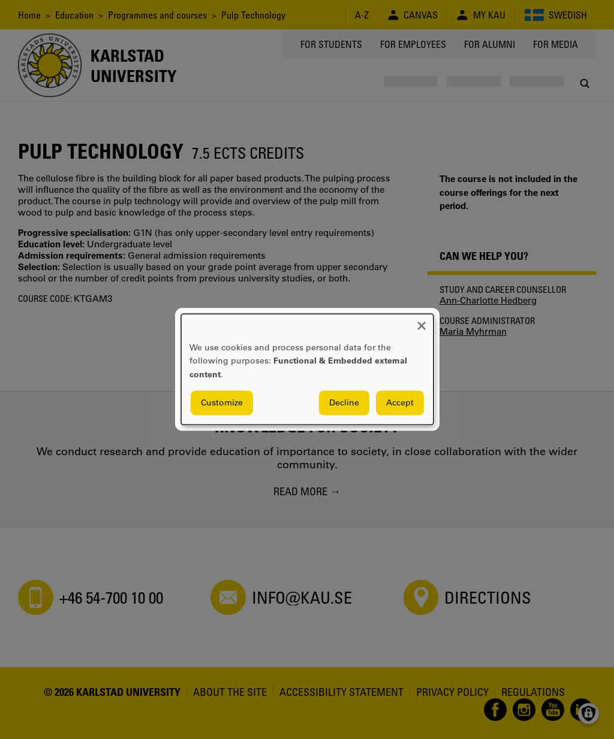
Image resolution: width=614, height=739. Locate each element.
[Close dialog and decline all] (422, 321)
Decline (344, 403)
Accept (400, 403)
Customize (222, 403)
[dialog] (307, 369)
